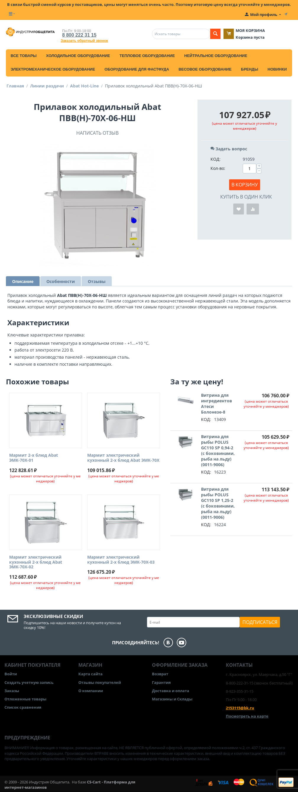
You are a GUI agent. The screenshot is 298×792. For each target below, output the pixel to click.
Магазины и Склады (172, 699)
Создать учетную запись (29, 682)
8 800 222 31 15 (79, 35)
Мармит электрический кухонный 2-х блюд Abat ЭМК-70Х (123, 458)
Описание (22, 281)
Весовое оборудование (205, 69)
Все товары (24, 55)
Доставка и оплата (170, 690)
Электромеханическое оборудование (53, 69)
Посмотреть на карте (247, 716)
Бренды (249, 69)
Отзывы (97, 281)
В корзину (244, 184)
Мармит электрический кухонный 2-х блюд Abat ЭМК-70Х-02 (35, 562)
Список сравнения (22, 707)
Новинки (277, 69)
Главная (15, 86)
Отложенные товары (25, 699)
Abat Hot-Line (84, 86)
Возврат (160, 673)
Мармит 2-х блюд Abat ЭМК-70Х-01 (33, 458)
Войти (10, 673)
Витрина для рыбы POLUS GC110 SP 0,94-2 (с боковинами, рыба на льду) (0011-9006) (218, 450)
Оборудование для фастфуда (137, 69)
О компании (90, 690)
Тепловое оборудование (147, 55)
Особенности (60, 281)
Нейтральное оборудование (215, 55)
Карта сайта (90, 673)
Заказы (11, 690)
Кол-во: (217, 168)
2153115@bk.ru (240, 707)
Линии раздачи (47, 86)
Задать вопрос (228, 149)
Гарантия (161, 682)
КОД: (215, 159)
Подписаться (259, 622)
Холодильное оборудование (78, 55)
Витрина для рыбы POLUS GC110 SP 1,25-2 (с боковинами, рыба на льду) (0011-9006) (218, 503)
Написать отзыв (97, 133)
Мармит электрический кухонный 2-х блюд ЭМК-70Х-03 (121, 560)
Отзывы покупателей (99, 682)
